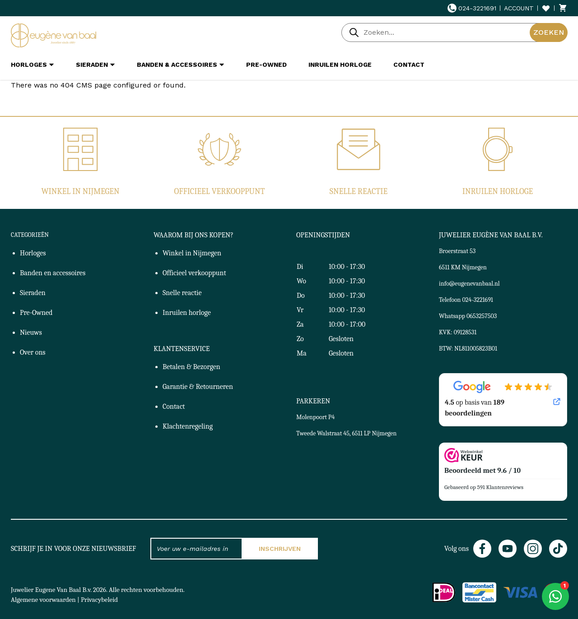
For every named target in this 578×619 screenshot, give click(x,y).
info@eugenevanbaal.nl (469, 283)
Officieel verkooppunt (219, 191)
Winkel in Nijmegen (80, 191)
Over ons (33, 352)
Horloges (33, 253)
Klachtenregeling (188, 426)
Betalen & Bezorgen (191, 367)
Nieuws (31, 332)
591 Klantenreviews (500, 487)
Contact (174, 406)
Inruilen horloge (497, 191)
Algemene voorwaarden (43, 600)
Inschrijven (280, 548)
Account (519, 8)
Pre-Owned (36, 313)
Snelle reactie (358, 191)
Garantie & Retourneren (198, 387)
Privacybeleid (99, 600)
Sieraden (33, 293)
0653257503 (481, 316)
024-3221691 (471, 8)
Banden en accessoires (52, 273)
